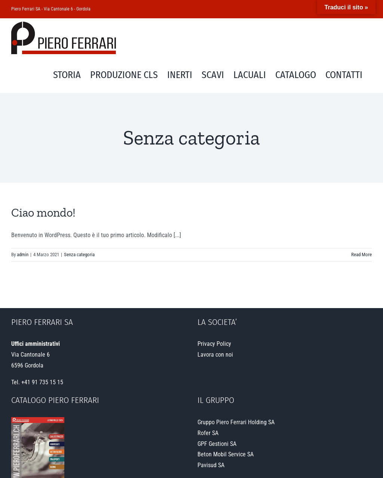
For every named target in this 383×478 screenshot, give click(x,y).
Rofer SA (207, 433)
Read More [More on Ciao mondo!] (361, 254)
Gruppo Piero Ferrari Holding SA (236, 422)
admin (22, 254)
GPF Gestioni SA (216, 443)
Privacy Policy (214, 343)
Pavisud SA (210, 465)
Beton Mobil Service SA (225, 454)
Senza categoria (79, 254)
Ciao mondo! (43, 212)
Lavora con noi (215, 354)
